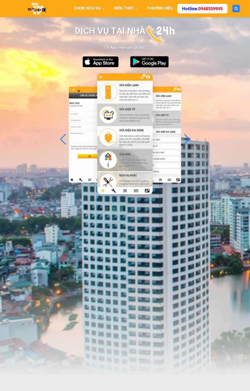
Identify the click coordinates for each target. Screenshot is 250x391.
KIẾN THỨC (124, 8)
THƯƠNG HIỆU (160, 8)
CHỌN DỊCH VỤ (87, 8)
